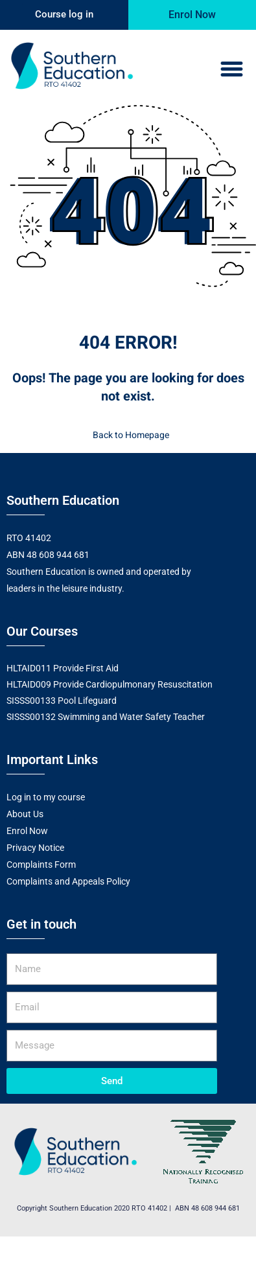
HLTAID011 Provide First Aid (62, 668)
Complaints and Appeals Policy (68, 881)
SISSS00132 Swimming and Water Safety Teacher (105, 717)
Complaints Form (41, 864)
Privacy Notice (35, 847)
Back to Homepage (128, 435)
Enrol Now (27, 831)
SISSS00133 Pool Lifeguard (61, 700)
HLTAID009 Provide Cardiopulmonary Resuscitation (109, 684)
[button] (232, 69)
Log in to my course (45, 797)
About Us (24, 814)
